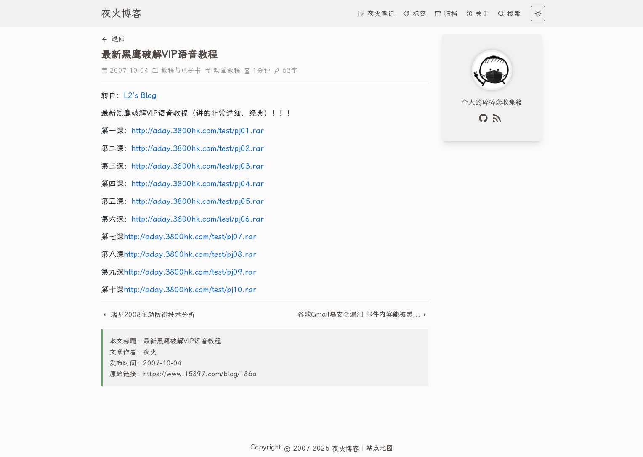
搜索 (509, 14)
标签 (414, 14)
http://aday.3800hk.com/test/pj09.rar (190, 271)
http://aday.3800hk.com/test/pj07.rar (190, 236)
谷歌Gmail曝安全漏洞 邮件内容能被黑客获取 (359, 314)
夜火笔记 (376, 14)
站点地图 (379, 448)
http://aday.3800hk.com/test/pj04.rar (197, 183)
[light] (538, 13)
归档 (445, 14)
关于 (477, 14)
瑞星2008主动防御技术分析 (148, 315)
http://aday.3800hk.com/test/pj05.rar (197, 201)
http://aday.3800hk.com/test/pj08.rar (190, 254)
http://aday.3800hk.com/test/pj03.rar (197, 165)
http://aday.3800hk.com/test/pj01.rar (197, 130)
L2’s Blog (140, 95)
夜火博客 (121, 13)
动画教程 (222, 70)
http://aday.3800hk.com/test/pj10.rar (190, 289)
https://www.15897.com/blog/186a (199, 374)
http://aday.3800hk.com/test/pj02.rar (197, 148)
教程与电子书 (176, 70)
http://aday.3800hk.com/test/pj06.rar (197, 218)
